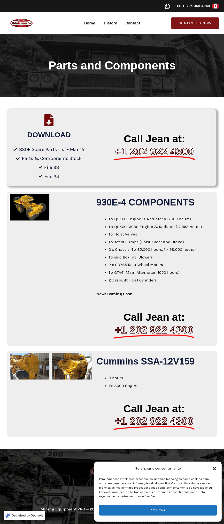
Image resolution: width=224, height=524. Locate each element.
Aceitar (158, 510)
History (110, 23)
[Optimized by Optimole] (24, 515)
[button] (214, 468)
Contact (132, 23)
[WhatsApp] (167, 6)
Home (89, 23)
